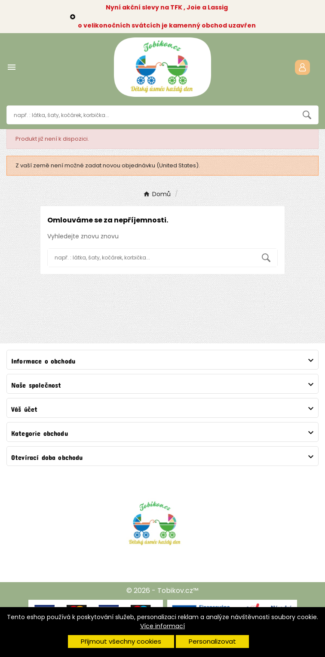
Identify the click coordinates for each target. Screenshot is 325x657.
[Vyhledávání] (151, 115)
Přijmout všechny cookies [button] (121, 641)
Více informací (162, 626)
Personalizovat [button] (212, 641)
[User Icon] (302, 67)
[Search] (307, 115)
